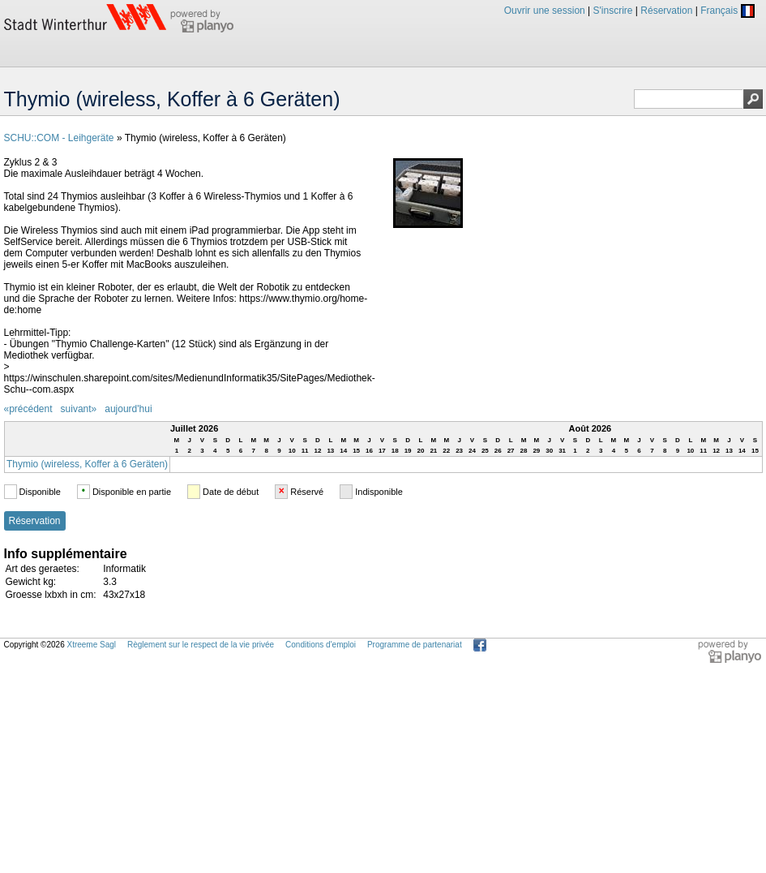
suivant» (79, 409)
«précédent (28, 409)
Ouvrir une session (544, 10)
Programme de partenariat (414, 644)
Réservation (666, 10)
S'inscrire (613, 10)
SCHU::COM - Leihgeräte (59, 138)
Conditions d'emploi (320, 644)
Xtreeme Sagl (91, 644)
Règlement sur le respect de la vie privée (200, 644)
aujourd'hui (128, 409)
